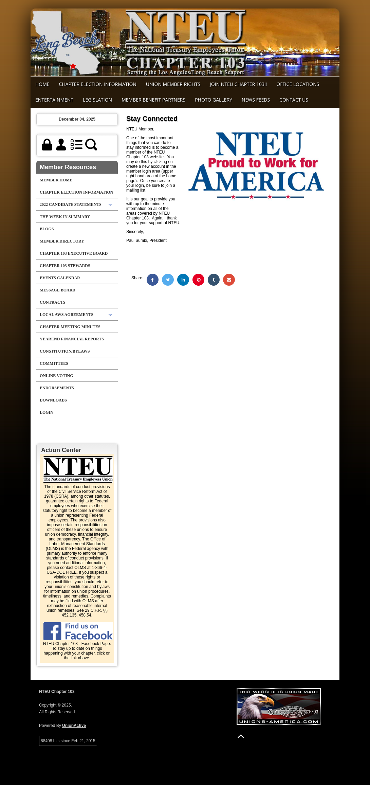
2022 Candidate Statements (70, 204)
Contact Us (293, 99)
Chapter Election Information (97, 84)
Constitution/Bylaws (65, 351)
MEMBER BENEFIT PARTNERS (153, 99)
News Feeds (256, 99)
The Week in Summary (65, 216)
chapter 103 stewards (65, 265)
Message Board (57, 290)
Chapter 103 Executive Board (74, 253)
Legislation (97, 99)
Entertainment (54, 99)
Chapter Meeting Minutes (70, 326)
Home (42, 84)
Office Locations (297, 84)
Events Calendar (60, 277)
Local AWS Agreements (66, 314)
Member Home (56, 180)
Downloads (53, 400)
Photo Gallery (213, 99)
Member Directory (62, 241)
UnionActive (74, 725)
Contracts (52, 302)
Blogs (47, 229)
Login (46, 412)
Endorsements (57, 388)
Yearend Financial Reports (72, 339)
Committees (54, 363)
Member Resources (68, 167)
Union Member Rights (173, 84)
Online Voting (56, 375)
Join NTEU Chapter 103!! (238, 84)
